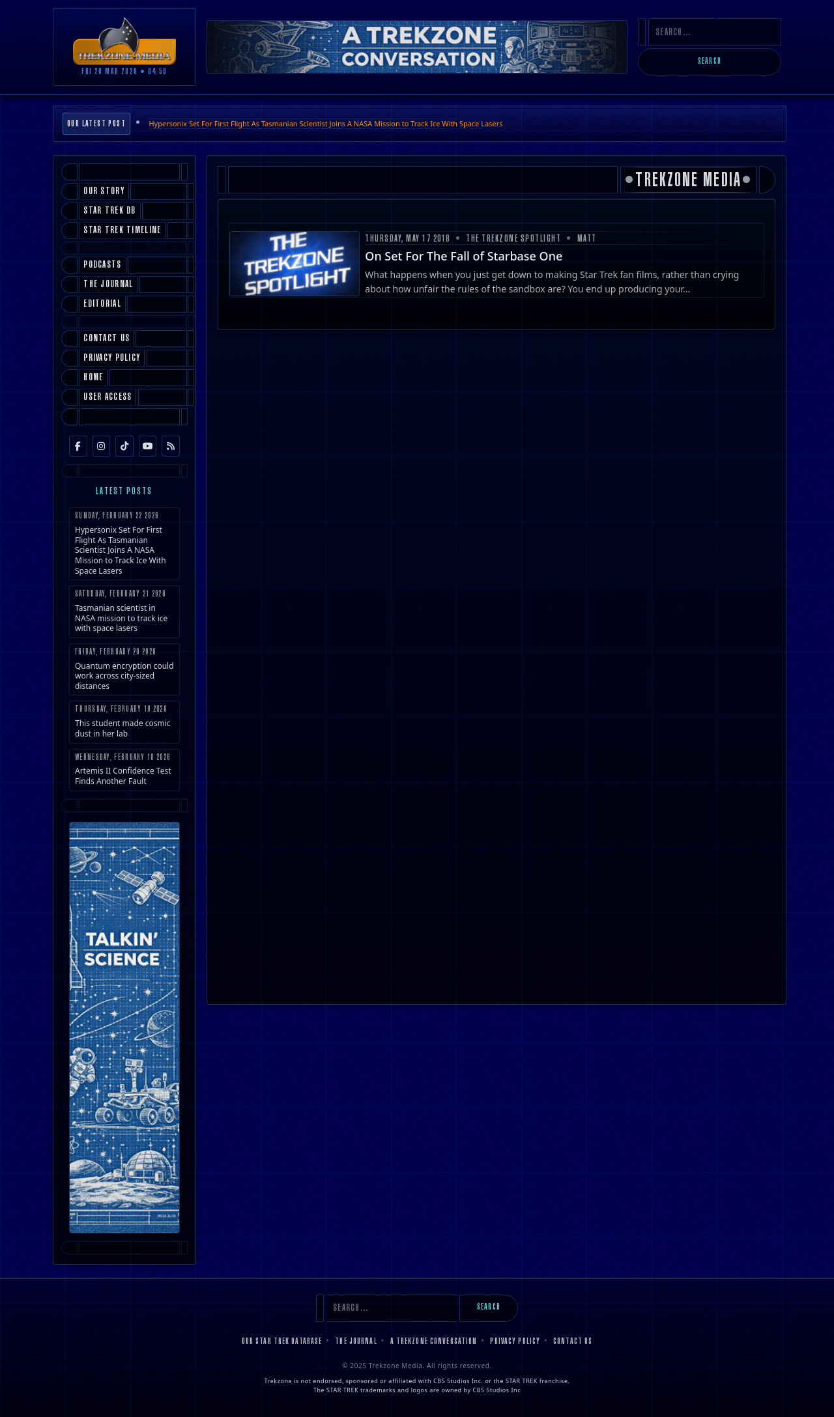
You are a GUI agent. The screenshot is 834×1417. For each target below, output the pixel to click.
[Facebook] (78, 446)
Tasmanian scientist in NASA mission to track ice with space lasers (124, 612)
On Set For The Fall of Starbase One (463, 256)
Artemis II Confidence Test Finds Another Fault (124, 770)
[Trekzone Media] (124, 40)
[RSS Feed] (171, 446)
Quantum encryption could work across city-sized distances (124, 670)
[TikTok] (124, 446)
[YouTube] (148, 446)
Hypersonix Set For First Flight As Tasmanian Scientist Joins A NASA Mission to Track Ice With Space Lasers (325, 123)
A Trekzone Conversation (434, 1342)
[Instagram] (102, 446)
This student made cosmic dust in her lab (124, 721)
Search (709, 61)
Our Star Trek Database (282, 1342)
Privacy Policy (515, 1342)
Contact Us (572, 1342)
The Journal (356, 1342)
